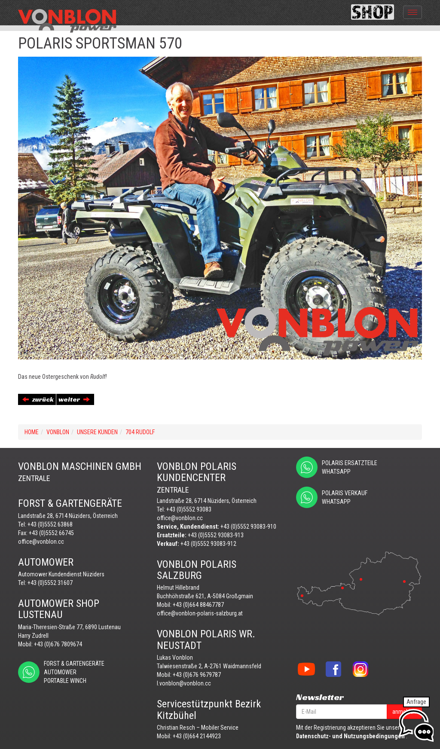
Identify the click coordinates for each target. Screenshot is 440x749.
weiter (74, 399)
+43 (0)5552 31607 (50, 582)
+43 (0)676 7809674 (58, 644)
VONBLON (57, 432)
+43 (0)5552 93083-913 (216, 535)
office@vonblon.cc (41, 541)
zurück (38, 399)
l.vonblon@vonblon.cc (184, 683)
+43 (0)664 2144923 (197, 736)
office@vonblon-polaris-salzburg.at (200, 613)
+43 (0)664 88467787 (198, 604)
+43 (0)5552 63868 (50, 524)
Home (31, 432)
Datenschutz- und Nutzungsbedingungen (350, 736)
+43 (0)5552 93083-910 (248, 526)
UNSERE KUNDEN (97, 432)
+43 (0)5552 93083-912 (208, 543)
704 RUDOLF (140, 432)
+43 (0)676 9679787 (197, 674)
